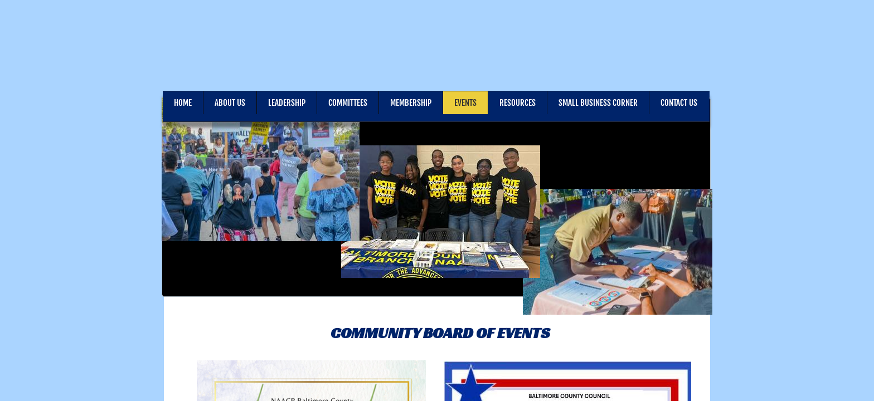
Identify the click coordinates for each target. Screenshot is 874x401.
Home (183, 102)
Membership (410, 102)
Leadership (286, 102)
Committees (347, 102)
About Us (230, 102)
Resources (517, 102)
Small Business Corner (598, 102)
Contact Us (679, 102)
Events (465, 102)
